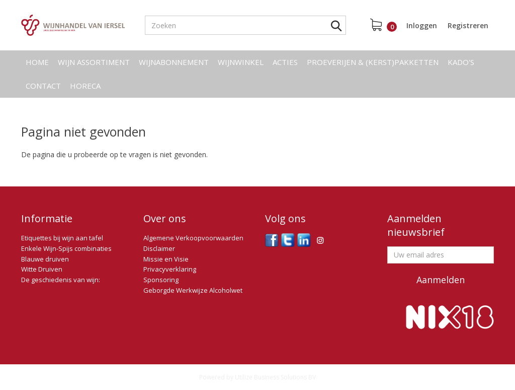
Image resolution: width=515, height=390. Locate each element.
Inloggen (421, 25)
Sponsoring (161, 279)
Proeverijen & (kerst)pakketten (373, 62)
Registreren (468, 25)
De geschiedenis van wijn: (60, 279)
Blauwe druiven (45, 259)
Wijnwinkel (241, 62)
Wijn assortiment (94, 62)
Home (37, 62)
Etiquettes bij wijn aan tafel (62, 237)
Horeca (85, 86)
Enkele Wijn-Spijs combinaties (66, 248)
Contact (43, 86)
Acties (285, 62)
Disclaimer (159, 248)
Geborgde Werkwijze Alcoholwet (192, 290)
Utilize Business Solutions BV (275, 377)
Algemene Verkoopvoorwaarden (193, 237)
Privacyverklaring (169, 269)
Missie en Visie (166, 259)
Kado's (461, 62)
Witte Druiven (41, 269)
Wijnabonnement (174, 62)
